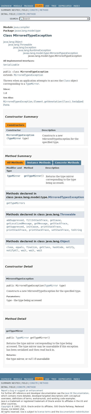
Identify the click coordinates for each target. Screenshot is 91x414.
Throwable (68, 214)
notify (70, 247)
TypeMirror (14, 138)
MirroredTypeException (20, 135)
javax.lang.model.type (28, 30)
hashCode (58, 247)
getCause (55, 220)
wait (23, 250)
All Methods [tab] (15, 162)
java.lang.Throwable (20, 44)
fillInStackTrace (36, 220)
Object (65, 241)
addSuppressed (15, 220)
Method (44, 10)
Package (28, 6)
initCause (32, 226)
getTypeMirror (32, 176)
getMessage (40, 223)
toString (76, 230)
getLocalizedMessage (19, 223)
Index (76, 6)
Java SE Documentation (77, 393)
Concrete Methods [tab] (67, 162)
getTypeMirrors (15, 203)
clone (9, 247)
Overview (6, 6)
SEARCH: (14, 19)
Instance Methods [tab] (39, 162)
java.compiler (22, 27)
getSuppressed (15, 226)
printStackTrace (51, 226)
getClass (44, 247)
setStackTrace (60, 230)
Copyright (6, 406)
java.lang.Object (12, 41)
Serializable (11, 64)
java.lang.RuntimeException (34, 50)
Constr (34, 10)
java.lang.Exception (24, 47)
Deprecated (65, 6)
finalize (31, 247)
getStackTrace (58, 223)
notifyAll (12, 250)
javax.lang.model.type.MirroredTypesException (50, 53)
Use (47, 6)
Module (18, 6)
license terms (44, 412)
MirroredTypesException (28, 75)
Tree (53, 6)
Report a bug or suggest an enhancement (22, 390)
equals (20, 247)
